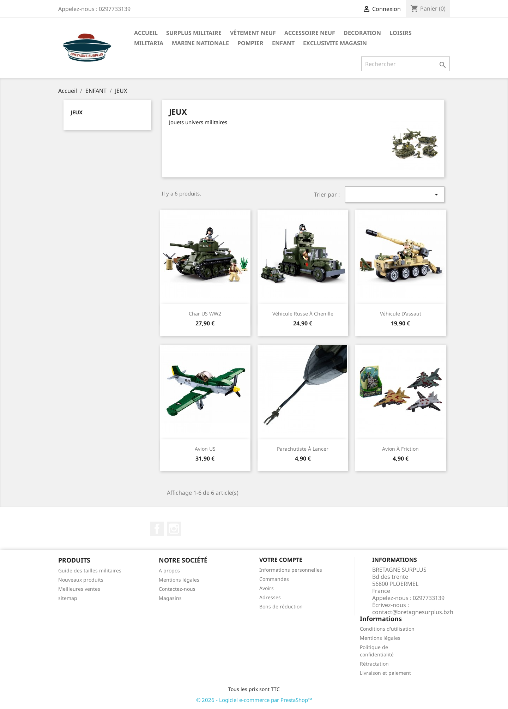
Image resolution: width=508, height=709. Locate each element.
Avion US (205, 448)
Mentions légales (179, 579)
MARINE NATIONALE (200, 43)
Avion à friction (400, 448)
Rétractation (374, 663)
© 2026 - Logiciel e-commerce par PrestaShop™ (254, 699)
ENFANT (283, 43)
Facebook (157, 529)
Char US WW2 (205, 313)
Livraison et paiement (385, 672)
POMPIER (250, 43)
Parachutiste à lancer (302, 448)
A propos (169, 570)
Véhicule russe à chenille (302, 313)
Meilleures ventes (79, 588)
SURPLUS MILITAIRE (194, 33)
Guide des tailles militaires (89, 570)
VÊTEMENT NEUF (253, 33)
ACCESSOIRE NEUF (309, 33)
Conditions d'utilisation (387, 628)
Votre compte (280, 560)
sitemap (67, 598)
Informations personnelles (290, 569)
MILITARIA (148, 43)
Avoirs (266, 588)
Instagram (174, 529)
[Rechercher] (405, 63)
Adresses (270, 597)
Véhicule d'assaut (400, 313)
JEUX (77, 112)
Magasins (170, 598)
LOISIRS (400, 33)
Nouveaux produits (80, 579)
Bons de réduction (281, 606)
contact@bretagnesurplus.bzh (412, 612)
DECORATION (362, 33)
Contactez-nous (177, 588)
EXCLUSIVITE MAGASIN (335, 43)
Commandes (274, 579)
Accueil (146, 33)
